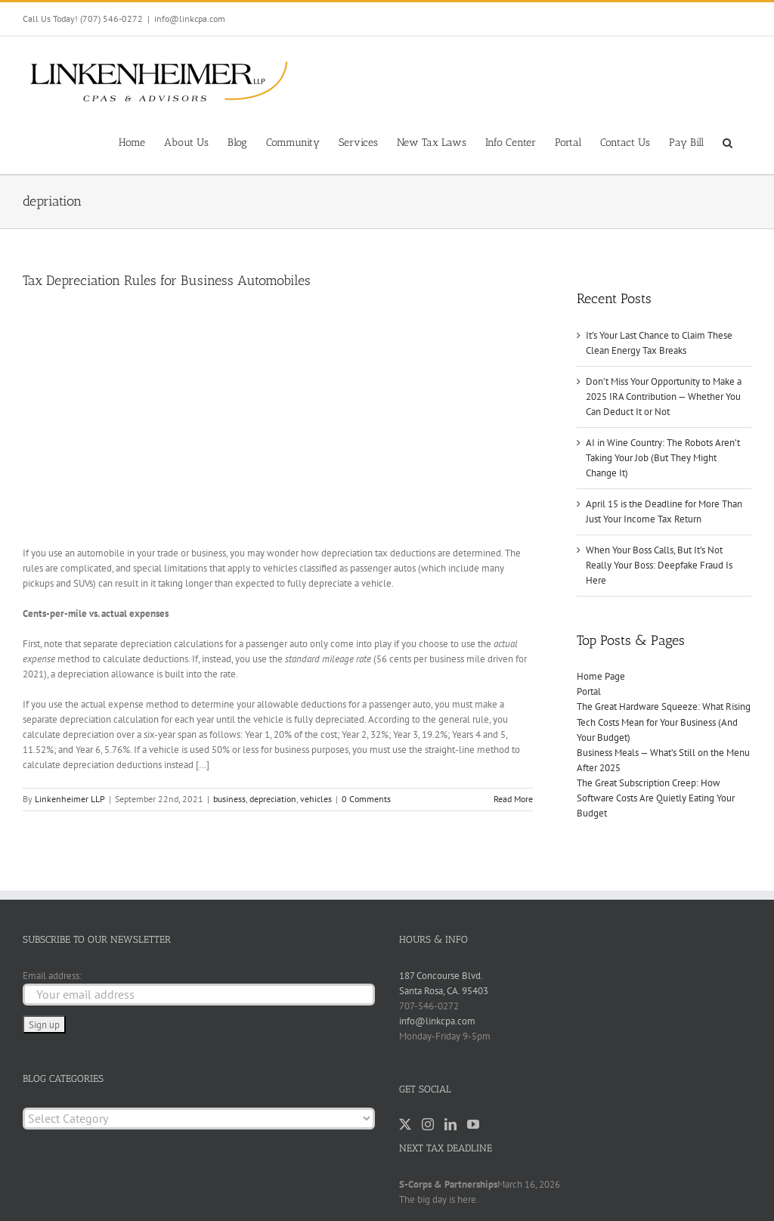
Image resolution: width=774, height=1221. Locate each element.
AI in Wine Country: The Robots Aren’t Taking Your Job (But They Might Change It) (663, 457)
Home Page (601, 676)
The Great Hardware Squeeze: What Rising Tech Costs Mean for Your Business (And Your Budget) (664, 721)
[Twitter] (405, 1124)
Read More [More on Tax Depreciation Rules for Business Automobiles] (513, 798)
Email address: (52, 975)
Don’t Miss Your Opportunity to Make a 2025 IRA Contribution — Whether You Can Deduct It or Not (663, 396)
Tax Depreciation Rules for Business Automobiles (167, 280)
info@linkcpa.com (189, 18)
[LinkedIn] (450, 1124)
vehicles (316, 798)
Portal (589, 691)
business (229, 798)
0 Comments (366, 798)
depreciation (272, 798)
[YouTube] (473, 1124)
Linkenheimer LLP (70, 798)
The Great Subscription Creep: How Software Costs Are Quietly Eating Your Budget (656, 798)
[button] (727, 141)
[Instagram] (428, 1124)
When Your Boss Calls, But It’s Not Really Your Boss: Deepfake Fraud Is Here (659, 565)
